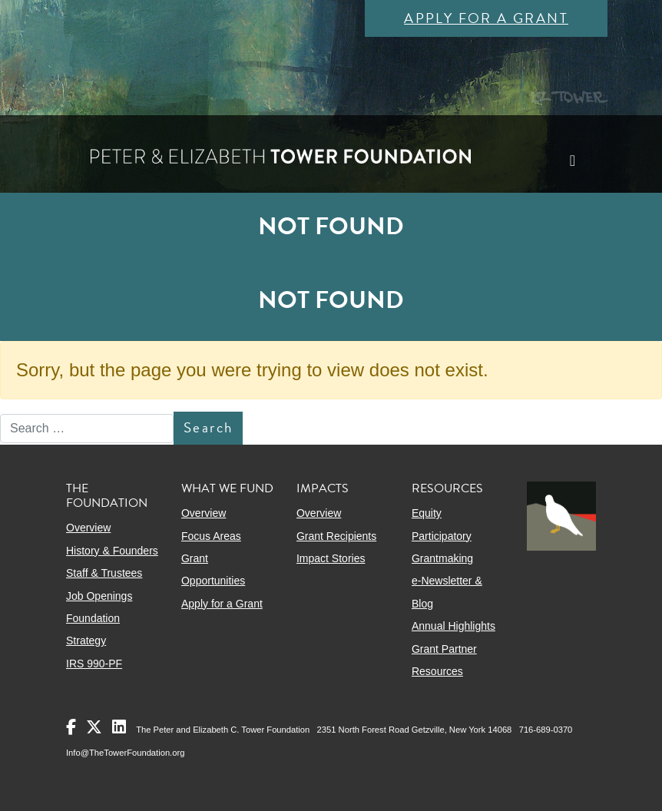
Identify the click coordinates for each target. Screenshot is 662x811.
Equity (427, 513)
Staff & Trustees (104, 573)
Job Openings (99, 596)
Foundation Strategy (93, 629)
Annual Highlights (453, 626)
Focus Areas (211, 536)
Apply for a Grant (486, 18)
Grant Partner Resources (444, 660)
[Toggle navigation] (572, 160)
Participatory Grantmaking (442, 547)
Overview (88, 527)
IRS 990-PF (94, 663)
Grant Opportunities (213, 569)
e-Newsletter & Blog (447, 591)
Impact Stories (330, 558)
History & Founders (112, 551)
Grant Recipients (336, 536)
